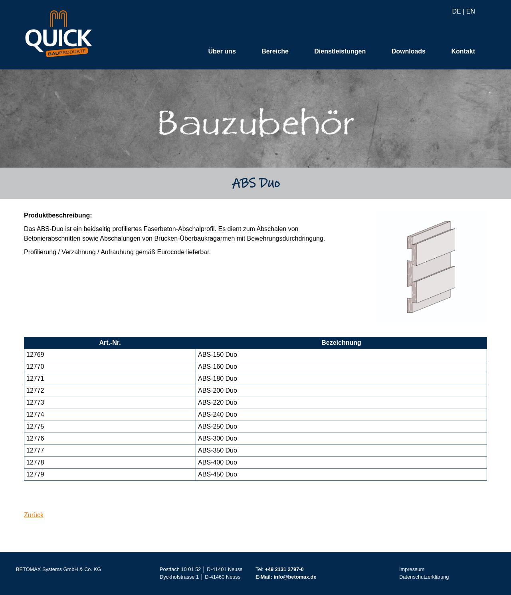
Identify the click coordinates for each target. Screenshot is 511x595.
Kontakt (463, 51)
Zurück (34, 515)
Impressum (411, 569)
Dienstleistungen (340, 51)
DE (456, 11)
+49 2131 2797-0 (284, 569)
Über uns (222, 51)
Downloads (409, 51)
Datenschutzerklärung (424, 577)
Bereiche (275, 51)
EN (470, 11)
